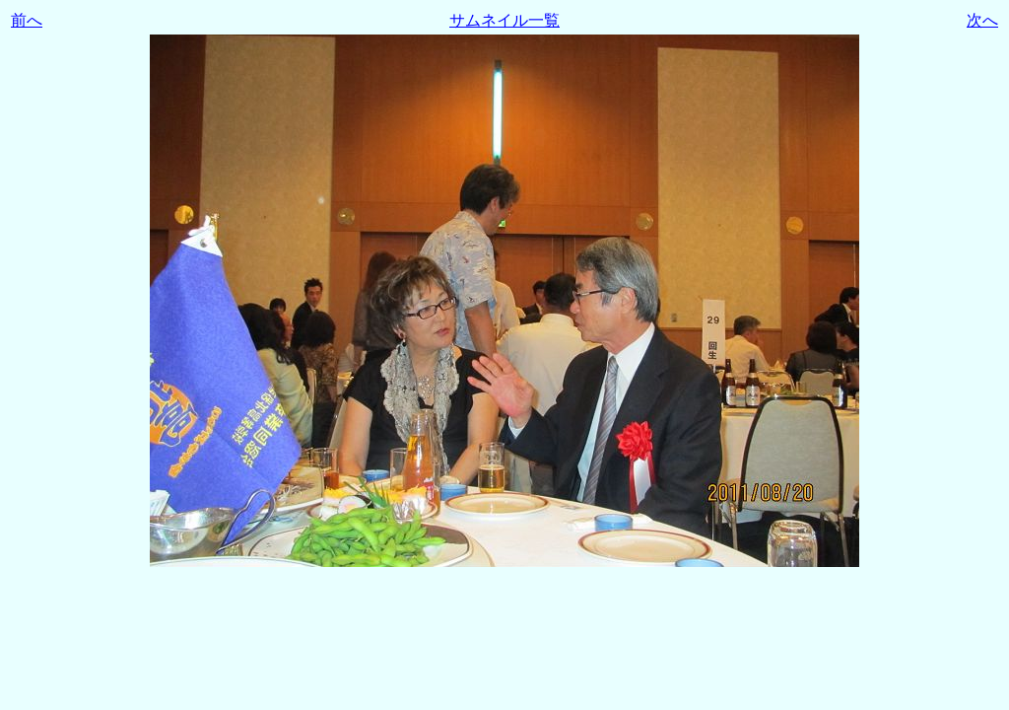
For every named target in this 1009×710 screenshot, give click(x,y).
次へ (982, 20)
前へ (26, 20)
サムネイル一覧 (504, 20)
